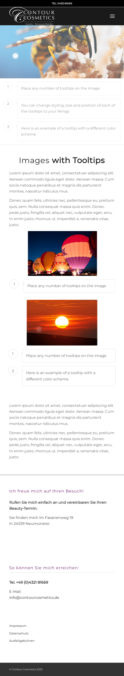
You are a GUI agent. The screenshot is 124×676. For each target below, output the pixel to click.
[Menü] (112, 16)
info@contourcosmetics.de (34, 597)
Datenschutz (19, 633)
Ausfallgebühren (22, 640)
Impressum (18, 626)
